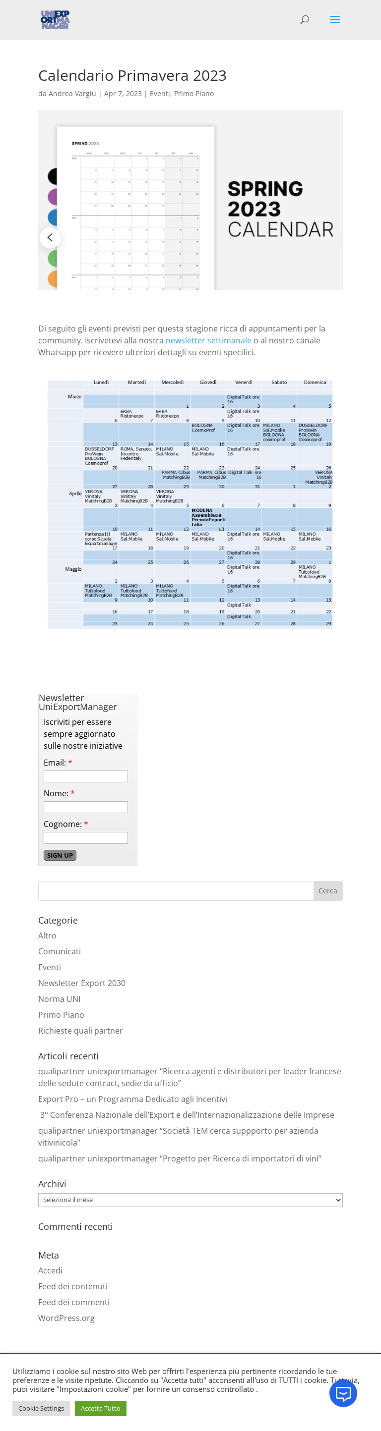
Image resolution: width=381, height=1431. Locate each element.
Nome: (59, 793)
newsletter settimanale (209, 340)
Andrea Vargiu (72, 93)
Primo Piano (194, 93)
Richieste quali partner (80, 1030)
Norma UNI (59, 998)
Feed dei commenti (74, 1302)
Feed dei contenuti (73, 1286)
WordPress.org (66, 1318)
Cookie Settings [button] (41, 1408)
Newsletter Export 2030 (82, 983)
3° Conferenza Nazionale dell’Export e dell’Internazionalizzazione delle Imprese (186, 1114)
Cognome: (66, 824)
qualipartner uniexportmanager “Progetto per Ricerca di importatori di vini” (179, 1158)
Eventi (160, 93)
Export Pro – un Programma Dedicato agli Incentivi (132, 1099)
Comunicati (59, 951)
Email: (58, 762)
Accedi (50, 1270)
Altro (47, 935)
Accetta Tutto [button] (101, 1408)
